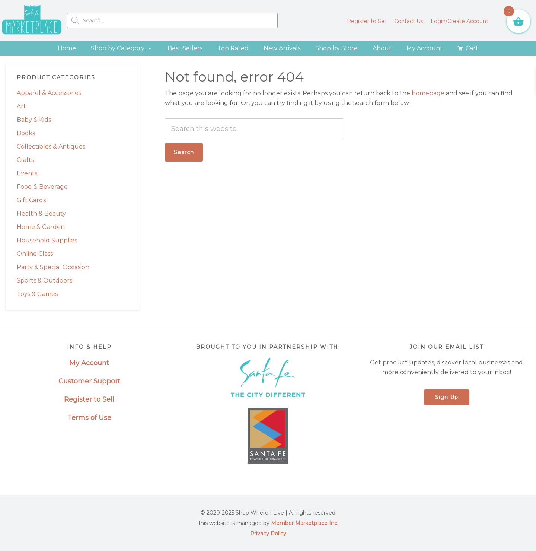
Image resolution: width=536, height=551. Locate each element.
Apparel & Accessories (49, 92)
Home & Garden (41, 226)
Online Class (35, 253)
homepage (428, 93)
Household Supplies (47, 240)
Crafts (25, 159)
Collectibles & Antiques (51, 146)
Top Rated (233, 48)
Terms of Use (89, 418)
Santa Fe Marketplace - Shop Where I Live (31, 20)
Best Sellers (185, 48)
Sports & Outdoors (44, 280)
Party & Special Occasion (53, 267)
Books (26, 133)
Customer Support (89, 381)
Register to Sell (89, 399)
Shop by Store (336, 48)
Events (27, 173)
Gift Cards (31, 200)
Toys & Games (37, 293)
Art (21, 106)
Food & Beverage (42, 186)
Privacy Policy (268, 533)
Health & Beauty (41, 213)
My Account (424, 48)
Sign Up (446, 397)
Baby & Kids (34, 119)
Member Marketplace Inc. (304, 523)
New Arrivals (282, 48)
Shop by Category (122, 48)
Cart (472, 48)
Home (67, 48)
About (382, 48)
